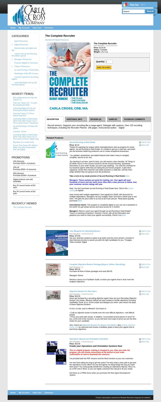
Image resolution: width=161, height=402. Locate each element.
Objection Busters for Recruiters (83, 291)
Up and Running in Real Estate (26, 70)
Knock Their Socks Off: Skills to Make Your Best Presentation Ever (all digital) (25, 147)
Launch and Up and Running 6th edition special (24, 55)
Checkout (48, 28)
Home (13, 28)
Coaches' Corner (19, 132)
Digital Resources (21, 45)
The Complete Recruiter (22, 207)
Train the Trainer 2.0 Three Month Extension (23, 115)
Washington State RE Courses (26, 73)
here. (128, 176)
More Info (145, 145)
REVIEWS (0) (95, 119)
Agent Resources (21, 41)
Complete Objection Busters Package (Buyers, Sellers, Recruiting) (97, 264)
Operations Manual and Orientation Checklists (88, 339)
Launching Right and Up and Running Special (24, 84)
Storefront (49, 40)
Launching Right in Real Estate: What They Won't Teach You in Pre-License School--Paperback (25, 121)
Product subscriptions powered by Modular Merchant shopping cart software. (123, 397)
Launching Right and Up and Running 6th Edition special (24, 109)
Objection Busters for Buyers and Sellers (99, 325)
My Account (24, 28)
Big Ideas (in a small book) (23, 142)
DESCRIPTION (53, 119)
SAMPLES (113, 119)
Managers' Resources (22, 59)
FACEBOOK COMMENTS (134, 119)
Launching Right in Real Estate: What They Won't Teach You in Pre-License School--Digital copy (26, 137)
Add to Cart (145, 142)
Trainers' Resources (22, 66)
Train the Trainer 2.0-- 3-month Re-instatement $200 (25, 104)
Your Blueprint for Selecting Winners (84, 231)
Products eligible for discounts (26, 63)
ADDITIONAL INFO (74, 119)
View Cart (37, 28)
